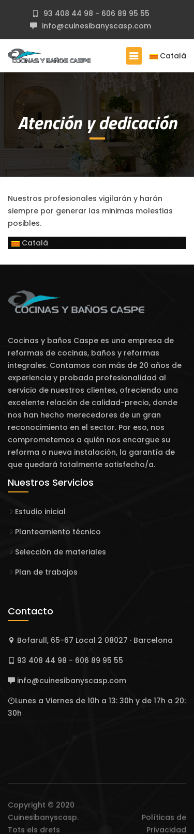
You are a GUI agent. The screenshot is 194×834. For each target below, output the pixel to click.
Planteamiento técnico (58, 532)
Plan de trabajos (46, 572)
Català (168, 56)
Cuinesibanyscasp (42, 827)
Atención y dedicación (97, 122)
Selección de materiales (60, 552)
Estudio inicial (40, 511)
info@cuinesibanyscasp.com (95, 26)
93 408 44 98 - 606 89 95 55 (95, 13)
